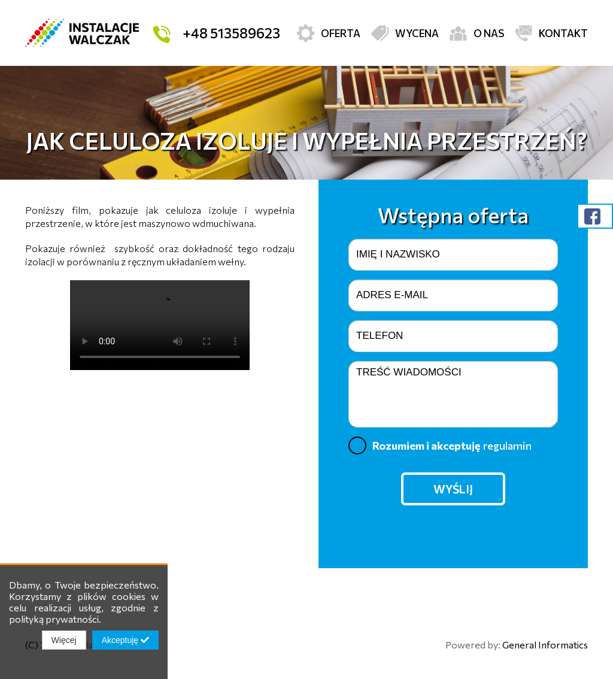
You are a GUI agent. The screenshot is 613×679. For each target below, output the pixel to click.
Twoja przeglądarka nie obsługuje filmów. (160, 325)
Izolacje (376, 80)
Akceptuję (125, 640)
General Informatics (545, 644)
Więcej (64, 640)
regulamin (507, 445)
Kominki (518, 80)
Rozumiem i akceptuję (440, 445)
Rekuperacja (95, 80)
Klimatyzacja (236, 80)
